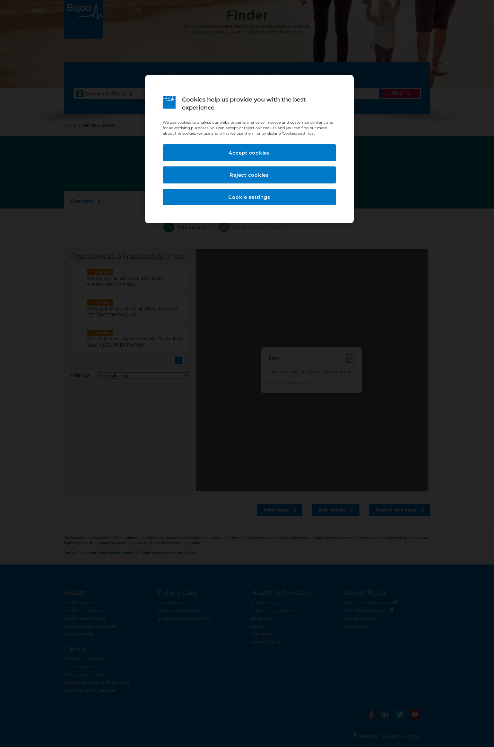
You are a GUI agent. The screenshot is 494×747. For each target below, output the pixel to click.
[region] (249, 149)
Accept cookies (249, 153)
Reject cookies (249, 175)
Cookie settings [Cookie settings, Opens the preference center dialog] (249, 197)
